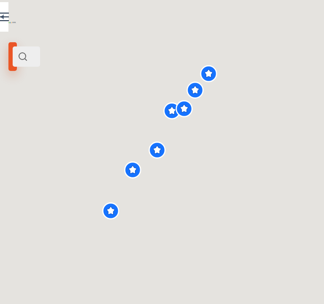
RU (125, 18)
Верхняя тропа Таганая (56, 214)
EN (143, 18)
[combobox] (89, 56)
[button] (201, 210)
